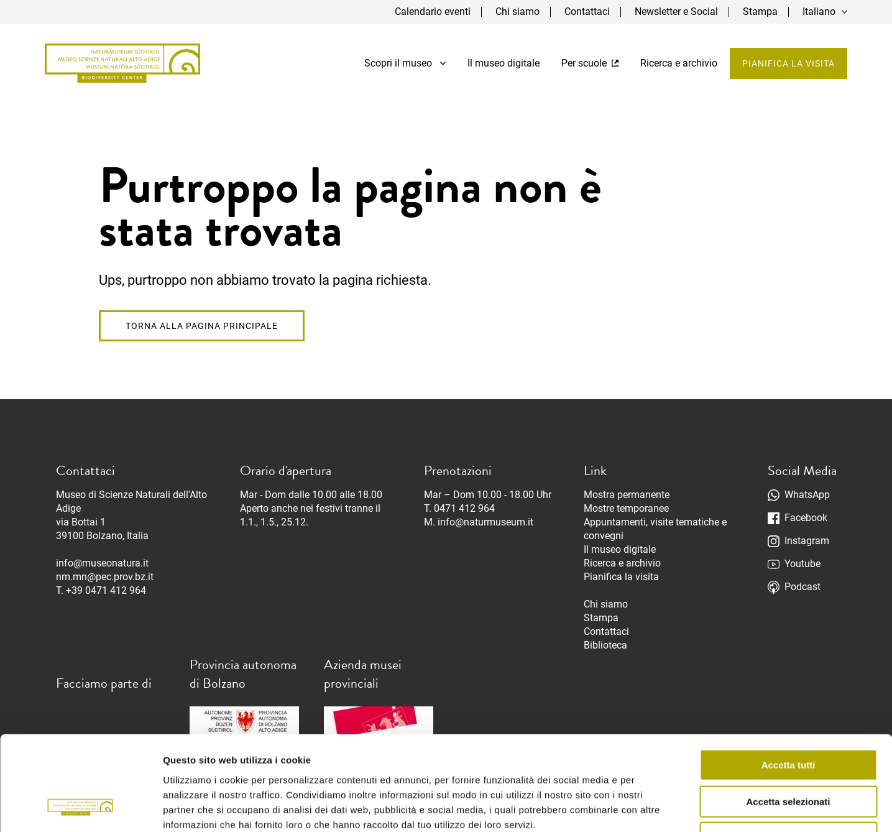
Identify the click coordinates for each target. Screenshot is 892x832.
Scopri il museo (405, 63)
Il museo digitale (503, 63)
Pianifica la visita (788, 63)
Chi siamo (517, 11)
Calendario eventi (433, 11)
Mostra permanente (626, 495)
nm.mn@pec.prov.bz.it (105, 577)
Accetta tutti (788, 680)
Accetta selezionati (788, 716)
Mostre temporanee (626, 508)
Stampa (760, 11)
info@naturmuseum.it (485, 522)
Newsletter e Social (676, 11)
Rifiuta (788, 752)
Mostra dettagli (653, 807)
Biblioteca (605, 645)
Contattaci (587, 11)
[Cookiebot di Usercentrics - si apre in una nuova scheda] (80, 807)
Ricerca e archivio (678, 63)
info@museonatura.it (102, 563)
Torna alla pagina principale (202, 326)
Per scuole (589, 63)
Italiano (818, 11)
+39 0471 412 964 (106, 590)
